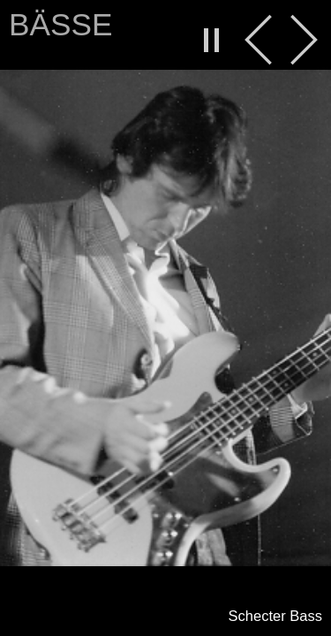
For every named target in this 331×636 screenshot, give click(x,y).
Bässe (60, 24)
